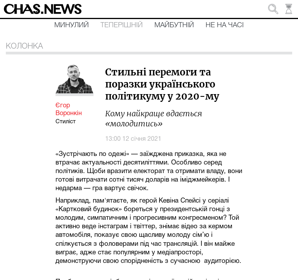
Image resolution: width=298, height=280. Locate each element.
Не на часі (225, 25)
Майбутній (174, 25)
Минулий (71, 25)
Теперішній (121, 25)
